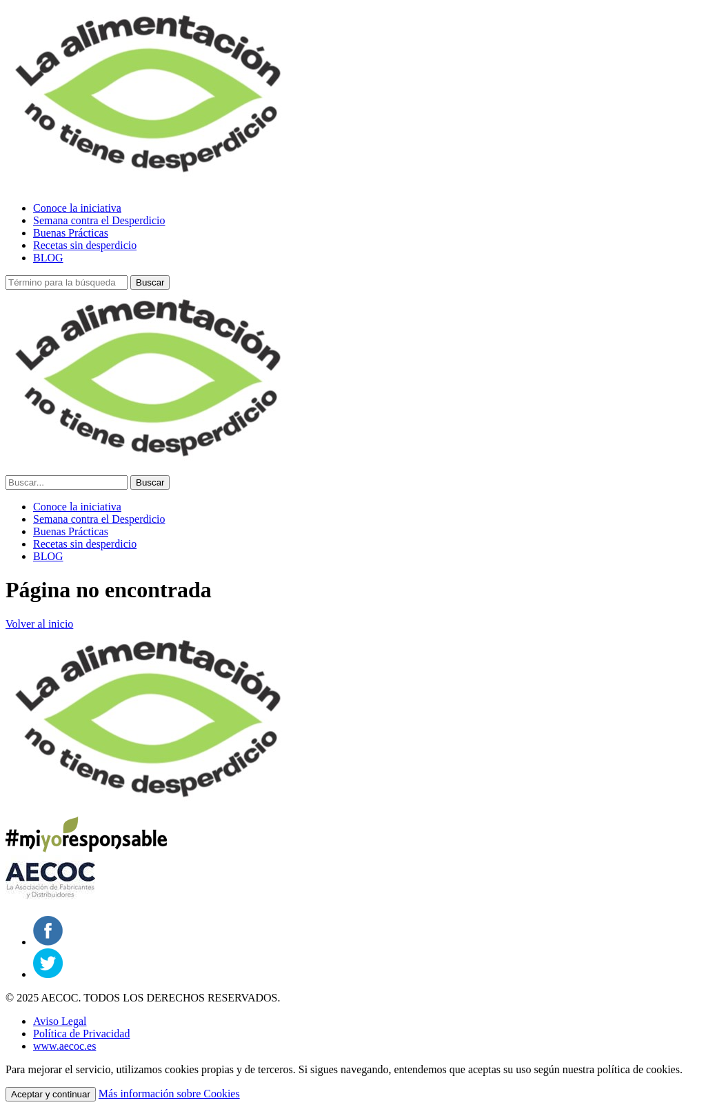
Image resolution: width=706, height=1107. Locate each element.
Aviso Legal (59, 1021)
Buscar (150, 282)
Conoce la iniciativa (77, 208)
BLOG (48, 257)
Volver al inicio (39, 624)
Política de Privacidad (81, 1033)
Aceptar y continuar (50, 1094)
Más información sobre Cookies (169, 1093)
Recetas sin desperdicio (85, 245)
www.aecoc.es (64, 1046)
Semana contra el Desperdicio (99, 220)
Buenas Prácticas (70, 233)
